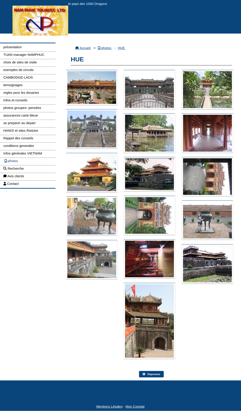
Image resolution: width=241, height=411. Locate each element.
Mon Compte (135, 406)
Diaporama (151, 374)
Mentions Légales (109, 406)
